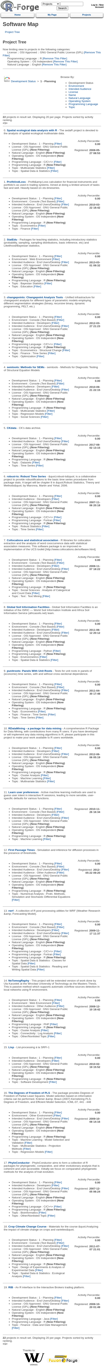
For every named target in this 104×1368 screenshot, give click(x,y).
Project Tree (12, 32)
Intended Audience (80, 88)
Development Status (23, 81)
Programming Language (83, 104)
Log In (94, 5)
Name (72, 95)
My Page (52, 15)
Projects (86, 15)
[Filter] (58, 143)
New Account (99, 6)
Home (18, 15)
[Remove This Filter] (54, 58)
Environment (76, 85)
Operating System (80, 101)
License (73, 91)
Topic (72, 107)
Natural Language (79, 98)
